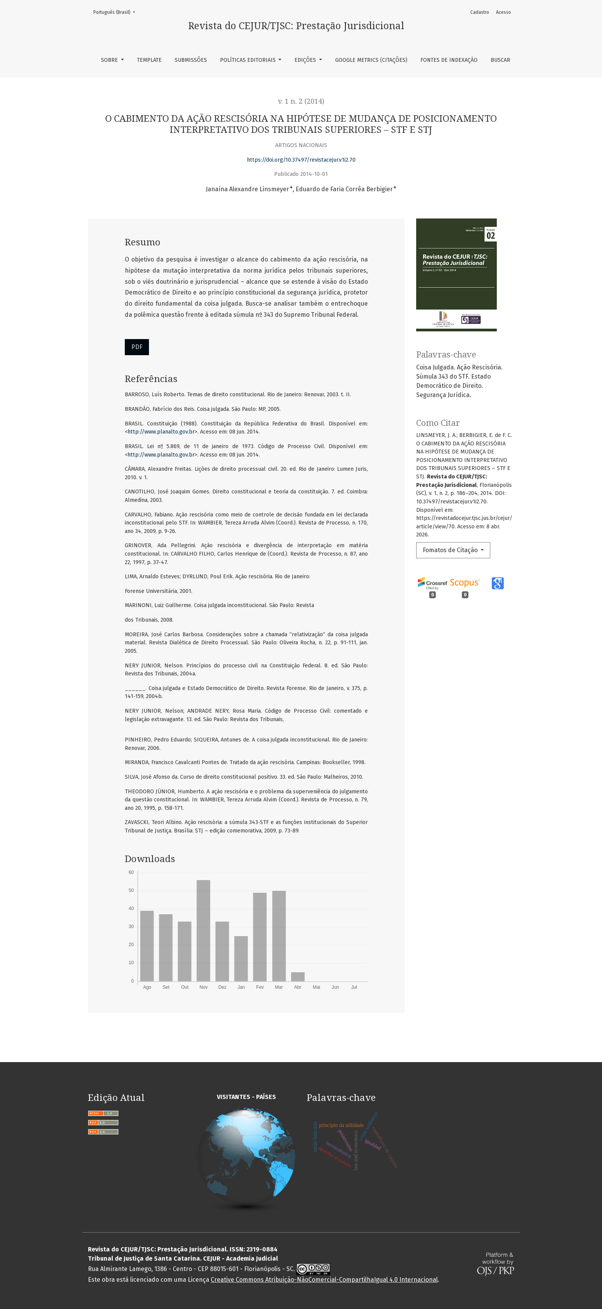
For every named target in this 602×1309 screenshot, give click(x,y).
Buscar (500, 60)
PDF (136, 347)
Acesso (503, 12)
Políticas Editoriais (248, 60)
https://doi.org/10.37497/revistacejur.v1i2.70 (301, 160)
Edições (306, 60)
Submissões (191, 60)
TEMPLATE (149, 60)
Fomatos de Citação (451, 550)
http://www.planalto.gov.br (161, 432)
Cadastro (479, 12)
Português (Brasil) (116, 11)
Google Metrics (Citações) (371, 60)
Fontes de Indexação (449, 60)
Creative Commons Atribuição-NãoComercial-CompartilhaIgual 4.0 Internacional (324, 1279)
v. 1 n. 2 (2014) (301, 101)
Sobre (110, 60)
